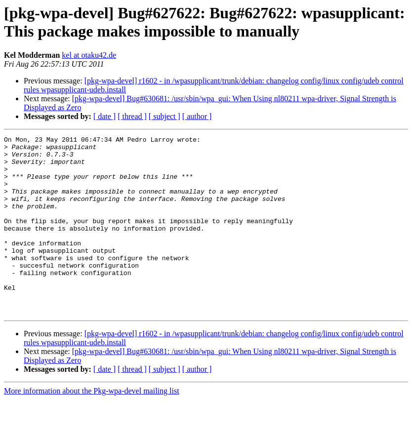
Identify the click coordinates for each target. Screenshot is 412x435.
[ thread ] (132, 116)
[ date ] (104, 116)
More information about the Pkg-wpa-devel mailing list (91, 426)
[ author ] (197, 116)
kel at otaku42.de (89, 55)
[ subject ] (164, 116)
